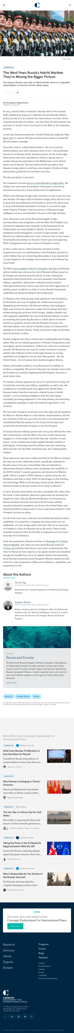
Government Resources (48, 978)
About (7, 956)
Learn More (11, 682)
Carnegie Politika (27, 745)
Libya (27, 544)
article (25, 114)
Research (9, 944)
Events (42, 948)
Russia (36, 696)
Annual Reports (45, 966)
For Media (43, 975)
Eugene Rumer (23, 103)
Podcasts (43, 957)
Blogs (41, 953)
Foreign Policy (23, 696)
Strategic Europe (27, 838)
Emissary (23, 807)
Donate (8, 967)
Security (8, 696)
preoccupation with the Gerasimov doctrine (35, 268)
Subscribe (15, 926)
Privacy (41, 972)
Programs (44, 944)
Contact (42, 963)
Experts (8, 962)
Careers (42, 969)
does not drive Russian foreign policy (45, 183)
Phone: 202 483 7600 (11, 1011)
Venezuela (50, 541)
